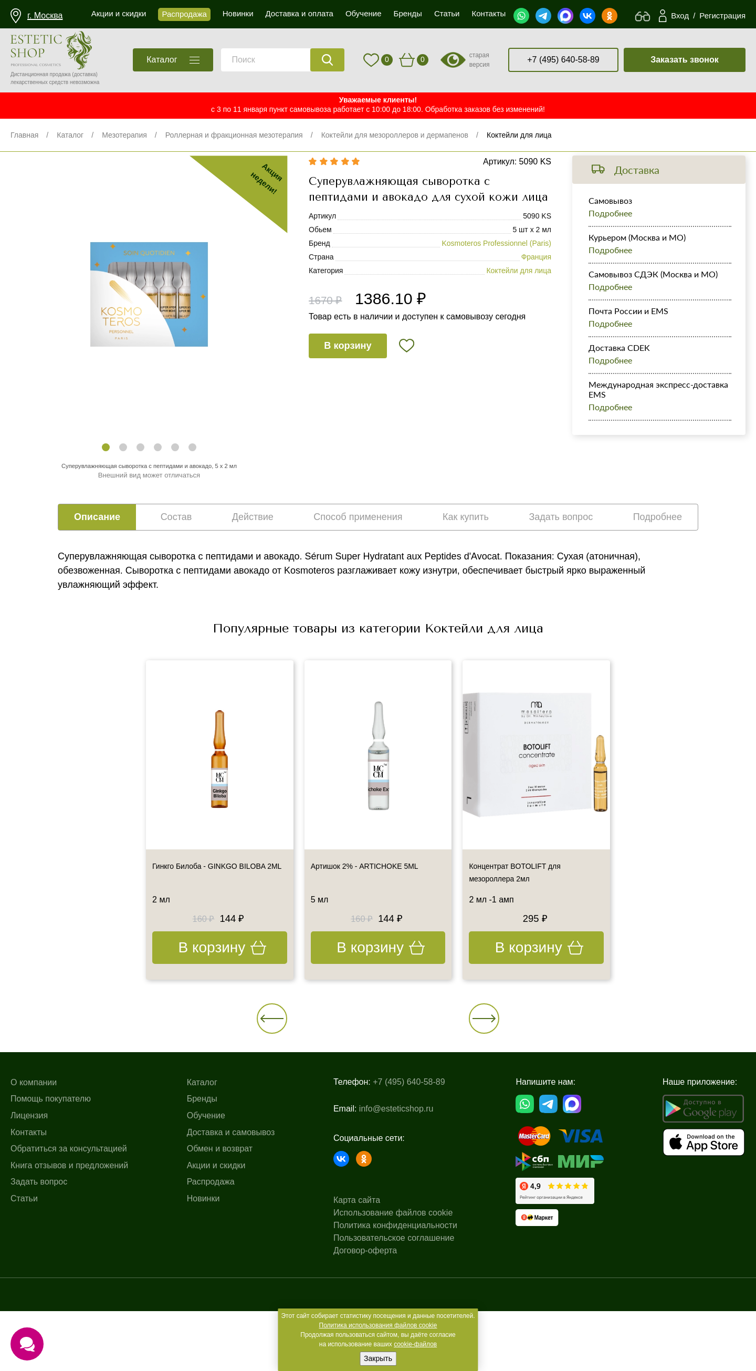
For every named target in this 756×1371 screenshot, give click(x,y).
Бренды (202, 1176)
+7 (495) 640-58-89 (563, 59)
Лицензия (29, 1193)
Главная (24, 135)
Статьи (24, 1276)
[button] (106, 462)
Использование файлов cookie (393, 1273)
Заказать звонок (684, 59)
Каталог (70, 135)
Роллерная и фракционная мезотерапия (234, 135)
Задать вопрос (38, 1259)
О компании (33, 1160)
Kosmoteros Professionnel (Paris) (496, 278)
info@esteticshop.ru (396, 1177)
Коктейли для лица (519, 135)
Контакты (28, 1209)
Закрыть (378, 1358)
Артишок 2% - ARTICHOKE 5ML (376, 900)
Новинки (203, 1276)
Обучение (206, 1193)
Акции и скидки (216, 1243)
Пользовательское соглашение (393, 1298)
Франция (536, 292)
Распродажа (211, 1259)
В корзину (358, 390)
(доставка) (85, 74)
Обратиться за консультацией (68, 1226)
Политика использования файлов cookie (378, 1325)
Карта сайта (356, 1260)
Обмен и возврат (220, 1226)
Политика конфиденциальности (395, 1285)
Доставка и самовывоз (231, 1209)
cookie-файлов (415, 1344)
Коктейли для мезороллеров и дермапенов (394, 135)
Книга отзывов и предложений (69, 1243)
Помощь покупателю (50, 1176)
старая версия (479, 59)
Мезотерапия (124, 135)
